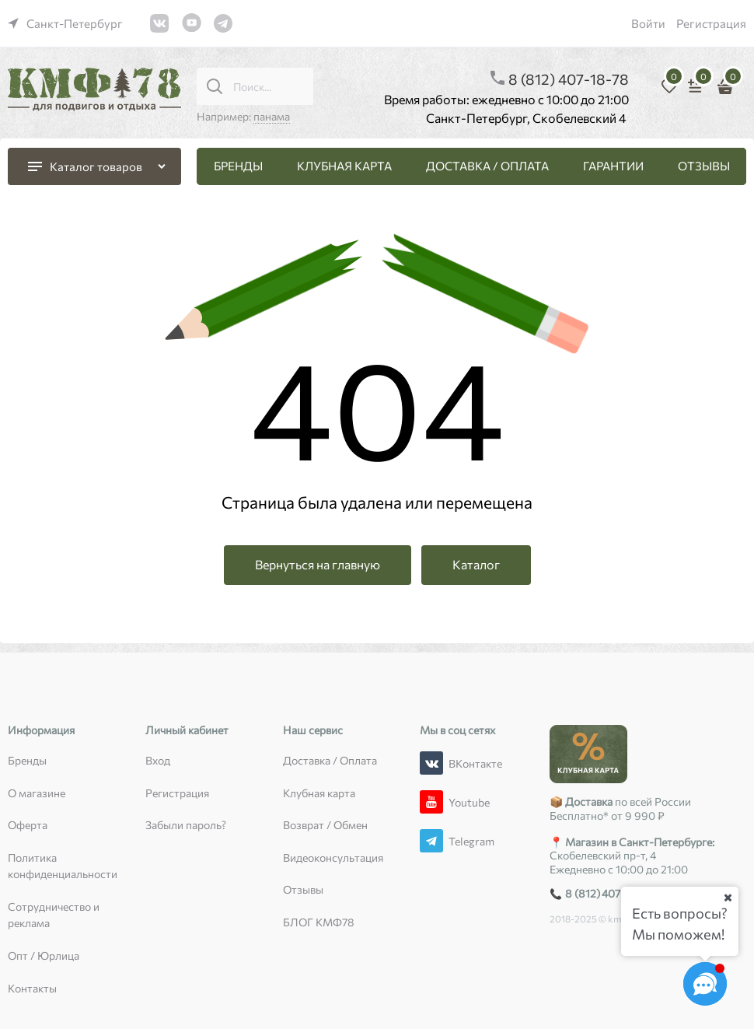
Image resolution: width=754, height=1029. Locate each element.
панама (271, 116)
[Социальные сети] (705, 984)
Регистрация (711, 23)
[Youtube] (431, 802)
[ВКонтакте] (431, 763)
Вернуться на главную (317, 564)
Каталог (476, 564)
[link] (65, 23)
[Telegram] (431, 840)
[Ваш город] (727, 897)
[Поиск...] (214, 86)
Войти (648, 23)
